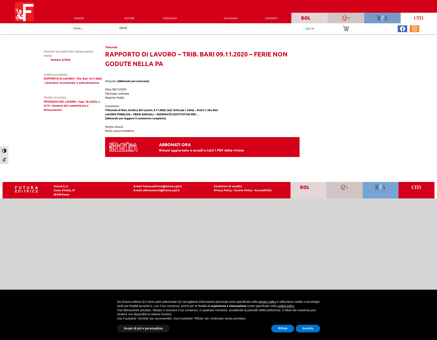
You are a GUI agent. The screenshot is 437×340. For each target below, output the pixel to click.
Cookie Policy (243, 190)
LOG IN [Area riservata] (309, 28)
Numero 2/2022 (60, 59)
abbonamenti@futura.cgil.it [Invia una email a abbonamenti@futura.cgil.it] (161, 190)
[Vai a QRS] (344, 190)
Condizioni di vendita (228, 186)
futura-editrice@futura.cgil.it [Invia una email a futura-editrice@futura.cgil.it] (162, 186)
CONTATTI (271, 18)
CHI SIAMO (230, 18)
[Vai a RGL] (309, 190)
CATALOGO (170, 18)
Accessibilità (263, 190)
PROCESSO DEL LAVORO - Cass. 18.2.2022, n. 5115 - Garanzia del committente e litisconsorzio (72, 105)
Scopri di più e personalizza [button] (143, 328)
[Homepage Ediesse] (26, 189)
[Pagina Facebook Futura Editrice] (402, 28)
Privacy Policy (223, 190)
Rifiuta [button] (282, 328)
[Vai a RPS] (380, 190)
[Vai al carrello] (346, 28)
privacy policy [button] (267, 301)
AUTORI (129, 18)
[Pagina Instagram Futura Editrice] (414, 28)
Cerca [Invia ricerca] (123, 27)
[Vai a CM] (416, 190)
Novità (79, 18)
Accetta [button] (308, 328)
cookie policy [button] (285, 306)
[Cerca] (94, 28)
